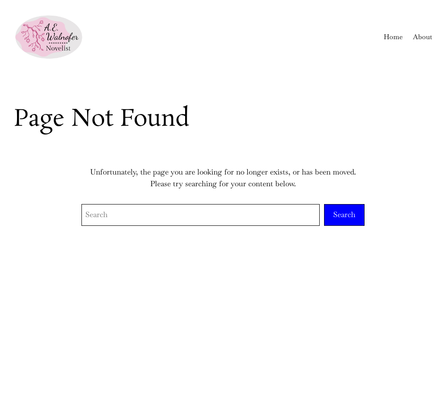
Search (344, 214)
